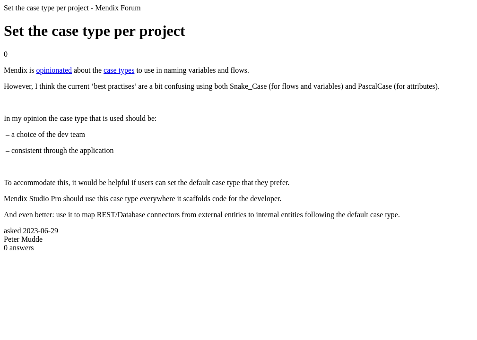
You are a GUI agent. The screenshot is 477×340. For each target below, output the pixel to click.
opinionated (54, 70)
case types (119, 70)
